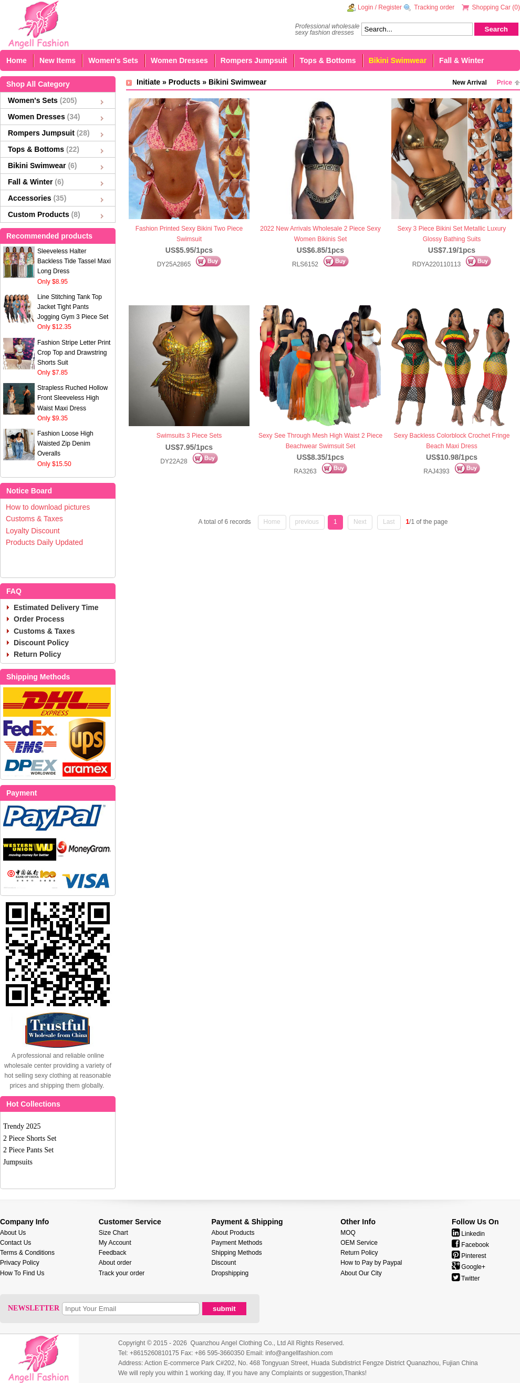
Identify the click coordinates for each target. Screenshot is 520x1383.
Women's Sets (113, 60)
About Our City (361, 1273)
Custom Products (44, 214)
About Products (233, 1232)
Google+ (468, 1267)
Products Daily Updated (44, 542)
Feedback (113, 1252)
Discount (224, 1262)
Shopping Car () (496, 7)
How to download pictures (48, 507)
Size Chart (113, 1232)
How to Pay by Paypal (371, 1262)
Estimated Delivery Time (56, 607)
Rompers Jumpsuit (254, 60)
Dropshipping (230, 1273)
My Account (115, 1242)
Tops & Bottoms (328, 60)
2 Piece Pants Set (28, 1150)
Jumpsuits (18, 1162)
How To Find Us (22, 1273)
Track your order (122, 1273)
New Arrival (469, 82)
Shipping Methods (237, 1252)
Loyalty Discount (33, 531)
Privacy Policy (19, 1262)
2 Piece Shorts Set (30, 1138)
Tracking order (434, 7)
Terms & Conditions (27, 1252)
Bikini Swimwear (398, 60)
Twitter (466, 1278)
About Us (13, 1232)
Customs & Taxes (34, 518)
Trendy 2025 (21, 1126)
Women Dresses (179, 60)
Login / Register (380, 7)
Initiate (148, 82)
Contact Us (15, 1242)
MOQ (348, 1232)
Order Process (39, 619)
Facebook (470, 1244)
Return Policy (37, 654)
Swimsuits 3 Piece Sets (189, 435)
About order (115, 1262)
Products (185, 82)
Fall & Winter (461, 60)
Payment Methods (237, 1242)
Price (504, 82)
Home (16, 60)
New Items (57, 60)
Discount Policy (41, 642)
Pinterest (469, 1256)
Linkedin (468, 1233)
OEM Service (359, 1242)
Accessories (37, 198)
